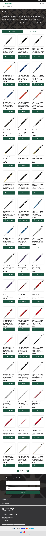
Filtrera (13, 31)
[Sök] (42, 6)
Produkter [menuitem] (5, 499)
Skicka (23, 492)
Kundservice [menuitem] (5, 503)
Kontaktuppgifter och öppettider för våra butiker (13, 524)
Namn (7, 486)
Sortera (34, 31)
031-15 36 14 (5, 519)
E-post (7, 480)
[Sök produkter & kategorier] (23, 6)
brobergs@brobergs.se (7, 517)
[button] (3, 3)
